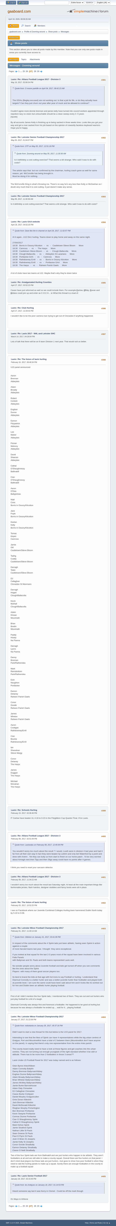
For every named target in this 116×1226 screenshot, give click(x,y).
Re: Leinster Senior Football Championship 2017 (41, 137)
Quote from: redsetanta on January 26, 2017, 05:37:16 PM (39, 1026)
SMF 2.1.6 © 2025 (12, 1223)
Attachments (35, 59)
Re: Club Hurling (26, 308)
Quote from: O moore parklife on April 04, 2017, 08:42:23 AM (39, 88)
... (21, 71)
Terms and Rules (96, 1223)
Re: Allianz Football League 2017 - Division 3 (39, 79)
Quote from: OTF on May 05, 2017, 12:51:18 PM (34, 146)
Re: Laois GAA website (29, 222)
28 (35, 71)
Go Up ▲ (106, 1223)
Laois (13, 79)
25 (24, 71)
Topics (23, 59)
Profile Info (14, 38)
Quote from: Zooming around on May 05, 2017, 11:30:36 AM (41, 154)
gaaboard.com (19, 11)
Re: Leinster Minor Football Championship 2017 (40, 928)
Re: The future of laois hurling (32, 359)
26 (27, 71)
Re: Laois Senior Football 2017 (32, 1176)
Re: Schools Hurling (27, 810)
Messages (13, 59)
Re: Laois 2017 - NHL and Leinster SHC (36, 333)
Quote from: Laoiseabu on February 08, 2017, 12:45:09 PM (39, 845)
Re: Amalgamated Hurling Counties (35, 282)
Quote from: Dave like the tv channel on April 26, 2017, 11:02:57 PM (43, 231)
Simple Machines (26, 1223)
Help (86, 1223)
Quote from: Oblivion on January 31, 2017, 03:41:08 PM (37, 937)
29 (38, 71)
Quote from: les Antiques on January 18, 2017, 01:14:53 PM (39, 1185)
